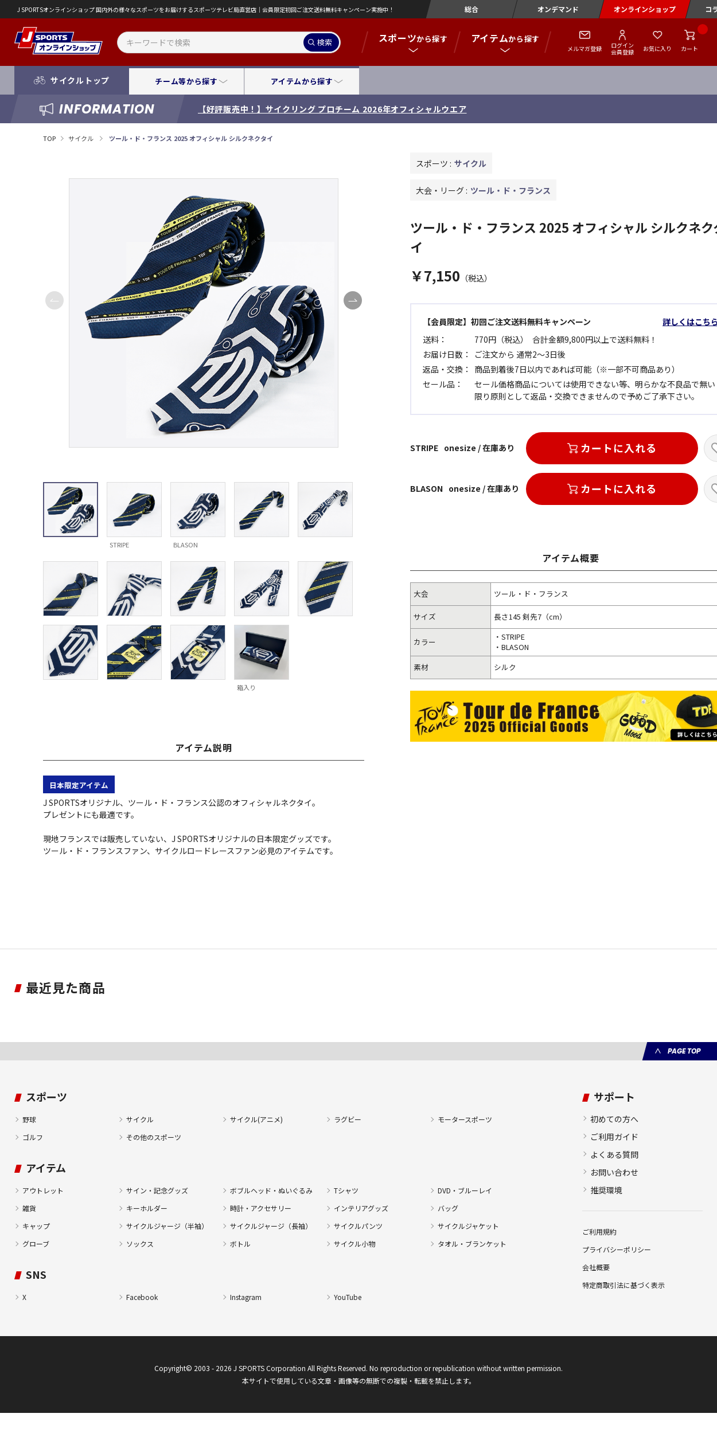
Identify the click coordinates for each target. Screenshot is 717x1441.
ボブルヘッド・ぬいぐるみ (271, 1190)
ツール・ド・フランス (510, 190)
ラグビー (347, 1119)
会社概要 (596, 1267)
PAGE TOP (684, 1051)
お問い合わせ (614, 1172)
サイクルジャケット (468, 1226)
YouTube (347, 1297)
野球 (29, 1119)
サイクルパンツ (358, 1226)
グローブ (35, 1243)
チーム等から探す (186, 81)
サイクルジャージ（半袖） (167, 1226)
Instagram (246, 1297)
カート (689, 48)
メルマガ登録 (584, 48)
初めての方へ (614, 1119)
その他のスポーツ (153, 1137)
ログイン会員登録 (622, 48)
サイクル (81, 138)
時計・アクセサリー (260, 1208)
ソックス (140, 1243)
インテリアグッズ (361, 1208)
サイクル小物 (354, 1243)
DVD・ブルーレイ (465, 1190)
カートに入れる (618, 447)
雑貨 (29, 1208)
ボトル (240, 1243)
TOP (49, 138)
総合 (471, 9)
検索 (324, 42)
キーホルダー (146, 1208)
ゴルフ (32, 1137)
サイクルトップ (80, 80)
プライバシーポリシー (616, 1249)
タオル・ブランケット (472, 1243)
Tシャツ (346, 1190)
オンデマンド (558, 9)
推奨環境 (606, 1190)
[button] (353, 300)
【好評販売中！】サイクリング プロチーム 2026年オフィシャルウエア (332, 109)
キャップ (36, 1226)
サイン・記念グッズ (157, 1190)
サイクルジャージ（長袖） (271, 1226)
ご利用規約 (599, 1231)
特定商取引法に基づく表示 (623, 1285)
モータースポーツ (465, 1119)
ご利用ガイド (614, 1136)
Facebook (142, 1297)
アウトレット (43, 1190)
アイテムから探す (302, 81)
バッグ (448, 1208)
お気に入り (657, 48)
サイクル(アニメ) (256, 1119)
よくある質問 (614, 1154)
